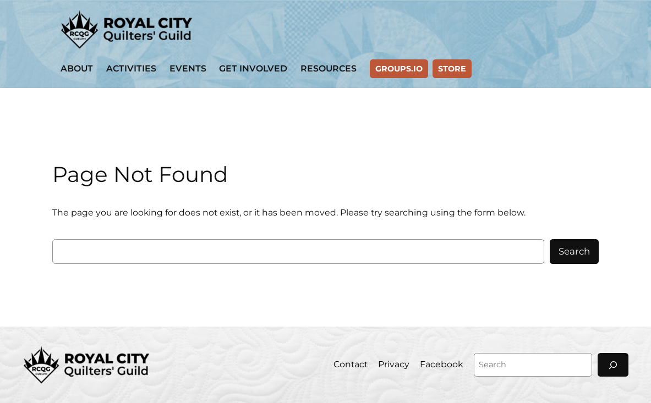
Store (452, 69)
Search (574, 251)
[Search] (613, 365)
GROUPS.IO (399, 69)
